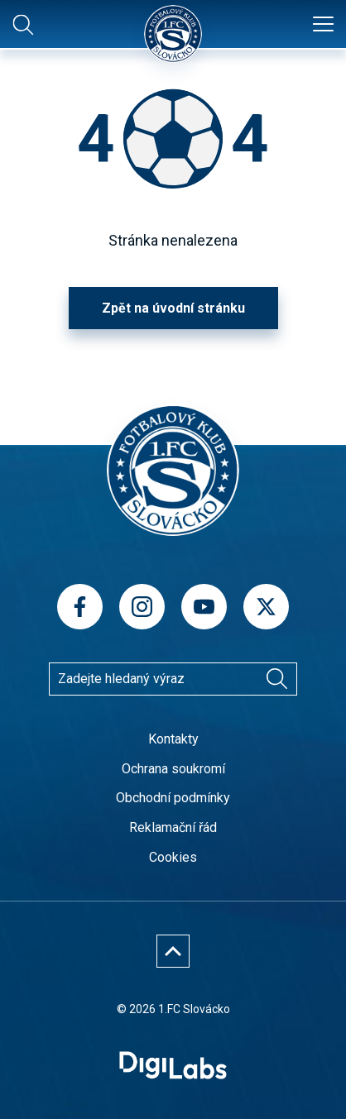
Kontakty (173, 739)
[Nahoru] (173, 951)
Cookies (173, 857)
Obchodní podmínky (173, 798)
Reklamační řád (173, 827)
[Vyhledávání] (276, 679)
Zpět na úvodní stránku (173, 308)
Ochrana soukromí (173, 769)
